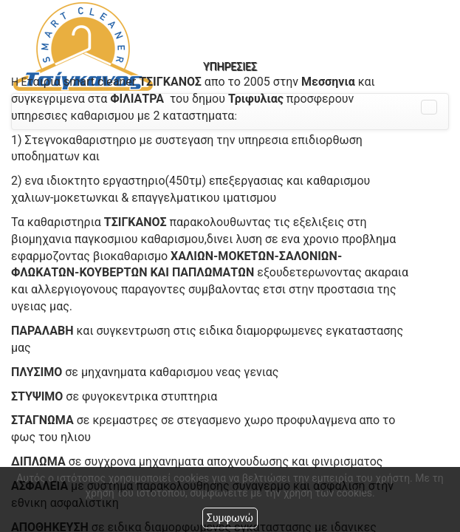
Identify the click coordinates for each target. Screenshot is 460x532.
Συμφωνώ (230, 518)
